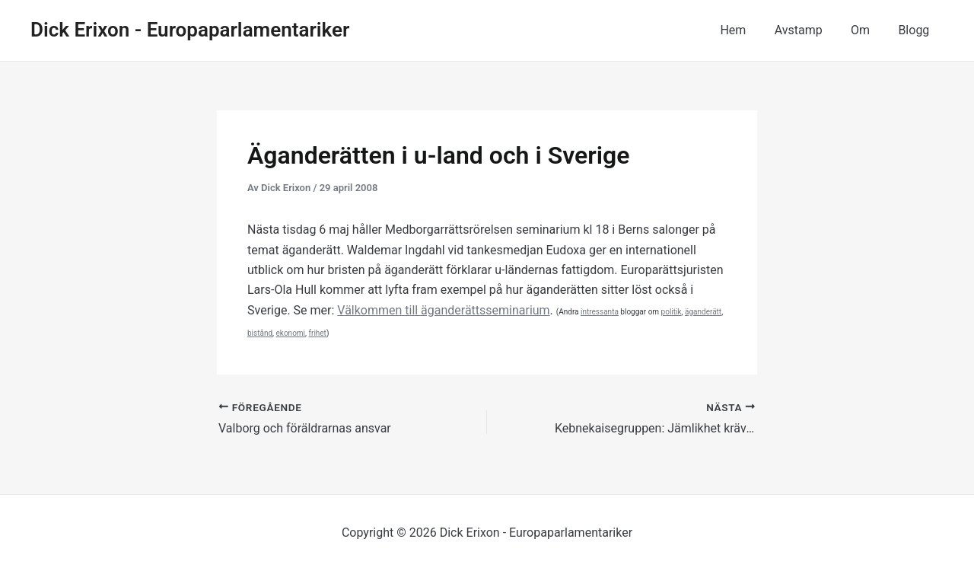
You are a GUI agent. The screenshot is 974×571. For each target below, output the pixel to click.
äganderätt (703, 312)
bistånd (259, 333)
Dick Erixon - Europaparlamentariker (189, 29)
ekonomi (291, 333)
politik (671, 312)
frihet (317, 333)
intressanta (600, 312)
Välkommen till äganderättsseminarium (443, 310)
